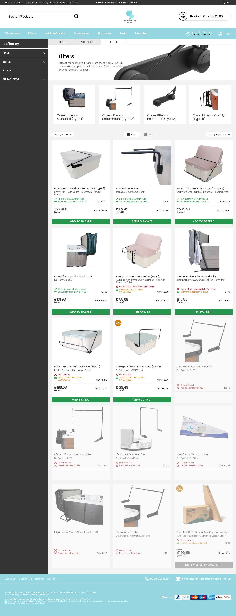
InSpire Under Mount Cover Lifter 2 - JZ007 (77, 532)
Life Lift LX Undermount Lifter (192, 454)
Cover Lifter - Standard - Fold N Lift (73, 276)
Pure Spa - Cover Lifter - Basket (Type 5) (138, 276)
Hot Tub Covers (54, 33)
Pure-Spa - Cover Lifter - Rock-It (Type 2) (77, 366)
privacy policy (24, 603)
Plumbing (141, 33)
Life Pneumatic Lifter (127, 532)
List (148, 134)
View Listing (80, 399)
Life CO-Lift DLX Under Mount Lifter (73, 454)
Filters (32, 33)
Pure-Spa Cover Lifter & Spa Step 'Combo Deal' (203, 532)
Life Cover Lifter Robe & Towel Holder (197, 276)
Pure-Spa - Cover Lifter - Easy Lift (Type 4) (200, 188)
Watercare (12, 33)
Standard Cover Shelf (127, 188)
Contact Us (31, 2)
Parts (123, 33)
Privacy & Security (88, 592)
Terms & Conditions (60, 592)
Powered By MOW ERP (39, 594)
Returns (54, 2)
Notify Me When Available (203, 565)
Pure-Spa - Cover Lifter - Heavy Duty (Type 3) (79, 188)
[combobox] (63, 134)
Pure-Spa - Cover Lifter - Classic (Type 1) (138, 366)
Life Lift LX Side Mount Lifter (130, 454)
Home (8, 2)
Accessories (81, 33)
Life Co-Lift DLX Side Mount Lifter (195, 366)
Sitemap (74, 592)
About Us (18, 2)
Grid (131, 134)
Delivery (43, 2)
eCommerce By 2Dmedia (16, 594)
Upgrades (104, 33)
